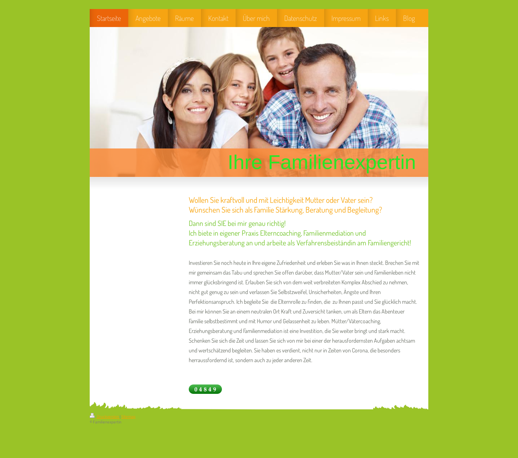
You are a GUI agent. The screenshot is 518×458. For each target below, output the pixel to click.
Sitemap (128, 416)
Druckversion (105, 416)
